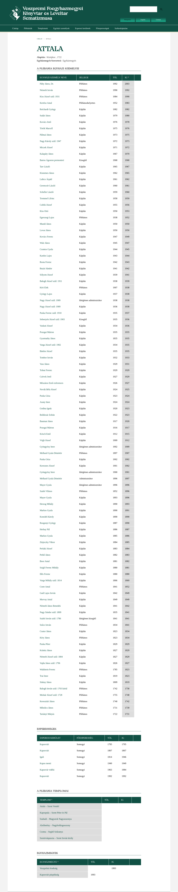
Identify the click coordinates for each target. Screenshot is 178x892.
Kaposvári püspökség (49, 875)
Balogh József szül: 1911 (51, 281)
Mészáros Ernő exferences (51, 383)
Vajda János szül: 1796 (50, 663)
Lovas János (45, 230)
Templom (46, 800)
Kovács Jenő (45, 122)
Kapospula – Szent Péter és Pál (53, 813)
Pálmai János (45, 135)
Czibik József (46, 205)
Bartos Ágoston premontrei (52, 160)
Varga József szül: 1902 (50, 345)
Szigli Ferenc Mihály (49, 567)
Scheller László (47, 192)
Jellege (84, 77)
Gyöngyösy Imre (47, 447)
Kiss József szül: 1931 (50, 96)
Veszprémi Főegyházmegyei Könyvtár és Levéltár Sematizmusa (53, 13)
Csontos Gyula (46, 249)
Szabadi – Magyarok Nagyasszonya (56, 819)
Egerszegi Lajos (47, 217)
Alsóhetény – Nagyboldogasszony (55, 825)
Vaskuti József (46, 326)
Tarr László (45, 166)
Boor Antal (45, 561)
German (158, 19)
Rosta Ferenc (45, 262)
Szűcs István (45, 625)
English (143, 19)
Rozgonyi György (48, 523)
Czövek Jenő (45, 376)
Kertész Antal (46, 103)
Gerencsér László (47, 185)
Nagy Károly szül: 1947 (50, 141)
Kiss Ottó (44, 211)
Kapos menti (45, 763)
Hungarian (127, 19)
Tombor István (46, 357)
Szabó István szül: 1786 (50, 618)
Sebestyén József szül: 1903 (52, 319)
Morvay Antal (46, 599)
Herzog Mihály (46, 504)
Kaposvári (44, 744)
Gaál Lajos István (47, 593)
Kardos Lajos (46, 256)
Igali (42, 757)
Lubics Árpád (46, 179)
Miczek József (46, 147)
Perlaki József (46, 548)
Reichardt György (48, 109)
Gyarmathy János (47, 338)
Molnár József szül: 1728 (51, 695)
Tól (115, 77)
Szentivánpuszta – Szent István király (56, 838)
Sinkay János (45, 682)
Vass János (44, 364)
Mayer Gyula (46, 485)
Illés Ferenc (45, 574)
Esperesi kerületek (82, 28)
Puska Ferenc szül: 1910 (50, 313)
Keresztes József (47, 466)
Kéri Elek (44, 287)
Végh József (45, 440)
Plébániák (28, 28)
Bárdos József (46, 351)
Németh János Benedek (50, 606)
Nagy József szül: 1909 (50, 300)
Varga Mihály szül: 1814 (51, 580)
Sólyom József (46, 275)
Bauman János (46, 421)
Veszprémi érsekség (48, 868)
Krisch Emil (45, 434)
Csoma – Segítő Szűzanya (51, 832)
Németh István (46, 90)
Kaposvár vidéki (47, 770)
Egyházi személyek (61, 28)
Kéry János (45, 638)
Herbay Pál (45, 529)
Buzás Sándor (46, 268)
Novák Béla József (48, 389)
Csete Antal (45, 586)
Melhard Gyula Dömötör (51, 453)
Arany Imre (45, 402)
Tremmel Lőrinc (47, 198)
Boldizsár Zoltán (47, 415)
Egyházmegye (49, 862)
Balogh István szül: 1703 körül (53, 688)
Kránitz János (46, 650)
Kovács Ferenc (46, 236)
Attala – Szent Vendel (49, 806)
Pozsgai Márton (47, 332)
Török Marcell (46, 128)
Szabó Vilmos (46, 491)
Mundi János (45, 224)
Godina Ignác (46, 408)
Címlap (15, 28)
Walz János (45, 243)
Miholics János (46, 708)
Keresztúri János (47, 701)
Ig (127, 77)
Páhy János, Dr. (47, 84)
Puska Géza (45, 396)
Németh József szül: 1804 (51, 657)
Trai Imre (44, 676)
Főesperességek (102, 28)
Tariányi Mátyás (47, 714)
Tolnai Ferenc (46, 370)
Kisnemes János (47, 173)
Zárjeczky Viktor (47, 542)
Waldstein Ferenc (47, 669)
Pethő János (45, 555)
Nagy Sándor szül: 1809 (50, 612)
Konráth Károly (47, 517)
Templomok (43, 28)
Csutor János (45, 631)
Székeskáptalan (121, 28)
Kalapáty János (46, 154)
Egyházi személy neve (53, 77)
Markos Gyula (46, 510)
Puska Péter (45, 644)
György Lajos (46, 294)
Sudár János (45, 115)
